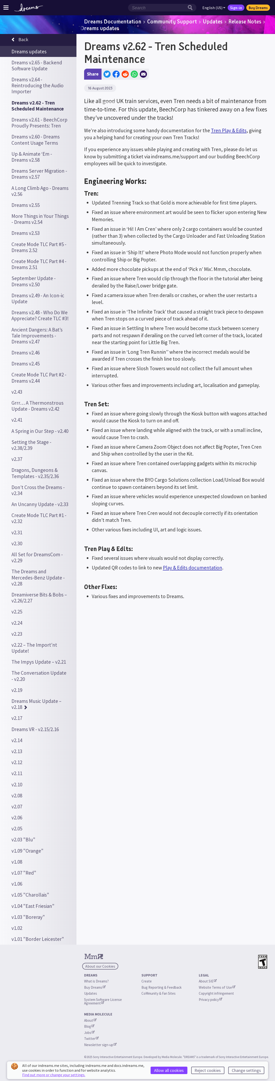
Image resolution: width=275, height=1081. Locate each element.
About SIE (208, 981)
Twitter (91, 1038)
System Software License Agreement (103, 1001)
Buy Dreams (258, 7)
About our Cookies (100, 966)
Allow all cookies (169, 1070)
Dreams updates (99, 28)
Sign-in (236, 7)
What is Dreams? (96, 981)
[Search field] (157, 7)
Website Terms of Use (217, 987)
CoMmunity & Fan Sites (158, 993)
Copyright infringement (216, 993)
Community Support (172, 21)
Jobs (89, 1032)
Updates (212, 21)
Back (19, 40)
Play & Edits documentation (192, 567)
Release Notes (244, 21)
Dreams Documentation (112, 21)
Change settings (246, 1070)
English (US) (213, 7)
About (90, 1020)
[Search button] (191, 7)
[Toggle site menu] (6, 7)
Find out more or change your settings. (53, 1075)
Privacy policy (210, 999)
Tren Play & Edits (229, 130)
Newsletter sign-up (100, 1044)
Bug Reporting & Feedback (161, 987)
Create (146, 981)
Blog (89, 1026)
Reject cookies (207, 1070)
